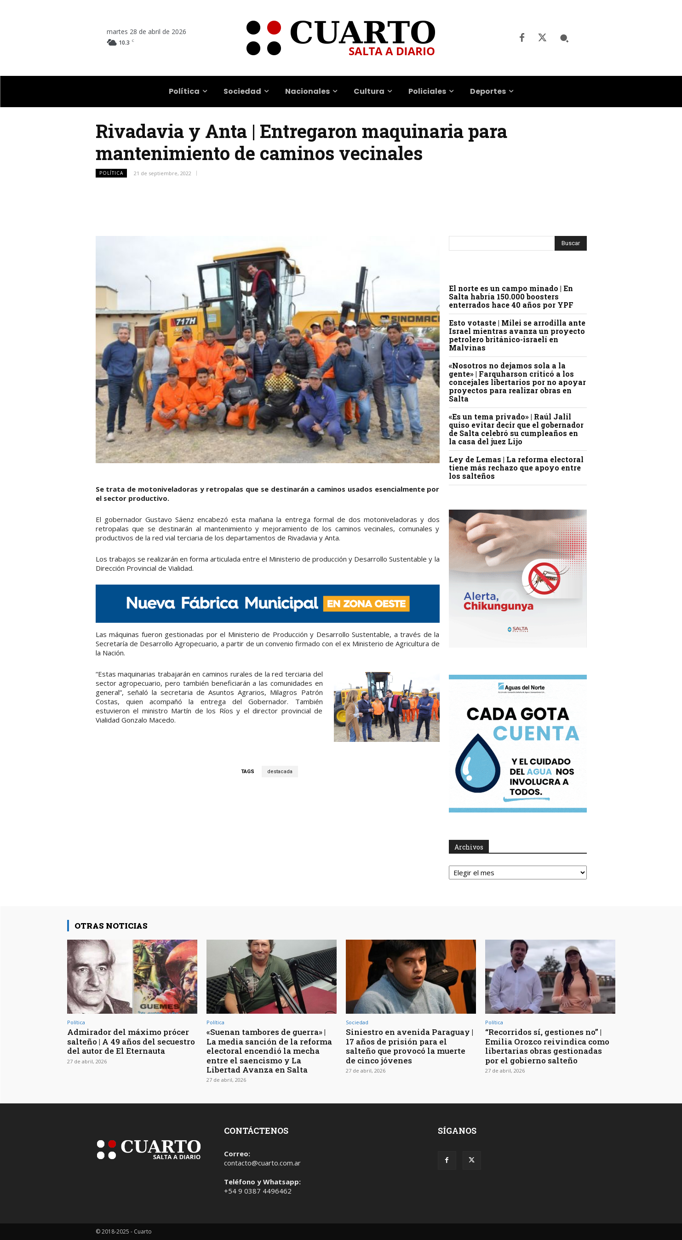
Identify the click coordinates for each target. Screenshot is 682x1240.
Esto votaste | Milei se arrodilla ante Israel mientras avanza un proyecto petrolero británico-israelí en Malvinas (517, 335)
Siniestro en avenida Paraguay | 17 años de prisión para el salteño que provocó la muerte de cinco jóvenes (409, 1046)
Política (111, 173)
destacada (279, 772)
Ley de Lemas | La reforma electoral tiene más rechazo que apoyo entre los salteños (516, 467)
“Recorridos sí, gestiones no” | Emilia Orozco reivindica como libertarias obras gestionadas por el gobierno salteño (547, 1046)
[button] (564, 38)
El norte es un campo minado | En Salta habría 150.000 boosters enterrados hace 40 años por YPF (511, 296)
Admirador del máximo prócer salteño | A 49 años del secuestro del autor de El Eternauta (131, 1041)
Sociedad (357, 1022)
